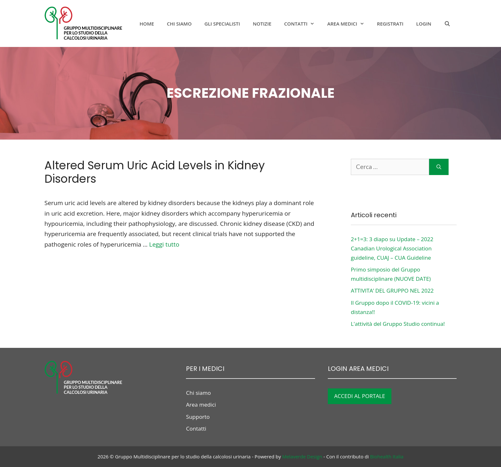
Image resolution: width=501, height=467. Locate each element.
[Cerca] (439, 167)
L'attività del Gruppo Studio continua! (398, 323)
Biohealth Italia (386, 456)
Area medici (349, 23)
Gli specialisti (222, 23)
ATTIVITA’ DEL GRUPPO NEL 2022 (392, 290)
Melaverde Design (302, 456)
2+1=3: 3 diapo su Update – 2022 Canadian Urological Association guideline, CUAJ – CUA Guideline (392, 248)
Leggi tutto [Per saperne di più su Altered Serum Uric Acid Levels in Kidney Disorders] (164, 244)
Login (423, 23)
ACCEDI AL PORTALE (359, 396)
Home (147, 23)
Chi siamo (179, 23)
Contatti (302, 23)
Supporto (198, 416)
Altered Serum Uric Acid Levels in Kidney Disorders (154, 172)
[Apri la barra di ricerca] (447, 23)
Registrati (390, 23)
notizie (262, 23)
